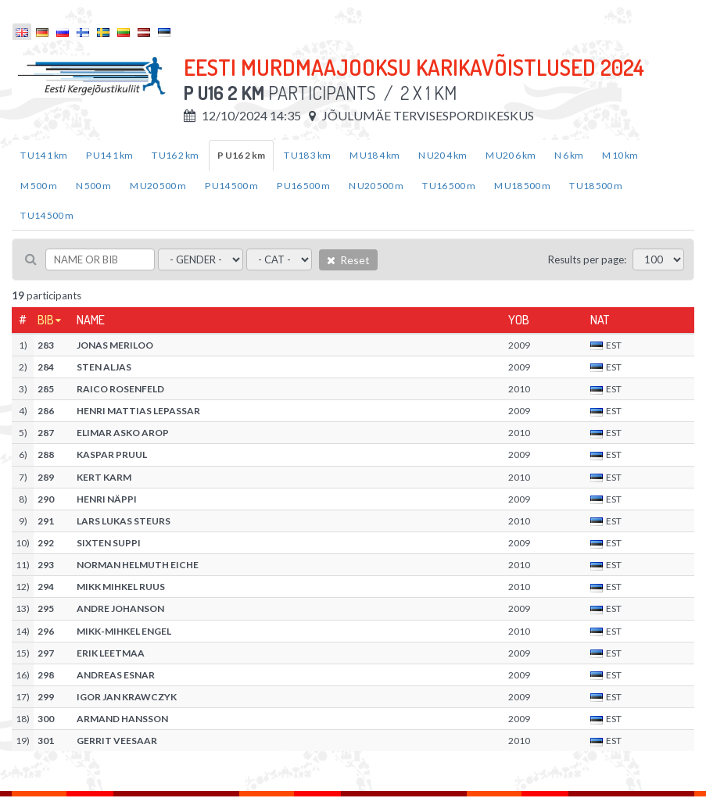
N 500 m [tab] (93, 185)
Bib (46, 319)
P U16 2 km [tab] (241, 155)
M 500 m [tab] (38, 185)
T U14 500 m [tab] (46, 215)
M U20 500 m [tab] (158, 185)
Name (91, 319)
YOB (518, 319)
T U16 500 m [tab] (448, 185)
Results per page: (587, 259)
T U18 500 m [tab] (595, 185)
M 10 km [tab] (620, 155)
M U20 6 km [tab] (511, 155)
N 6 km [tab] (568, 155)
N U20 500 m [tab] (376, 185)
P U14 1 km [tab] (109, 155)
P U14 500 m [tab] (231, 185)
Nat (599, 319)
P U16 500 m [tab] (303, 185)
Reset (348, 260)
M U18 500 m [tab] (522, 185)
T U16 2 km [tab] (175, 155)
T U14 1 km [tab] (43, 155)
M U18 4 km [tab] (374, 155)
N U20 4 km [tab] (442, 155)
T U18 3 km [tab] (307, 155)
